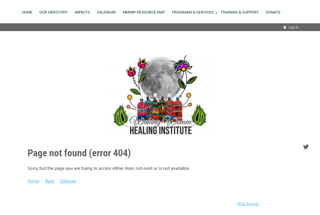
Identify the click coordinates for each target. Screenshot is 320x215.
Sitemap (68, 181)
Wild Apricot (248, 203)
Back (49, 181)
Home (33, 181)
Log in (293, 27)
